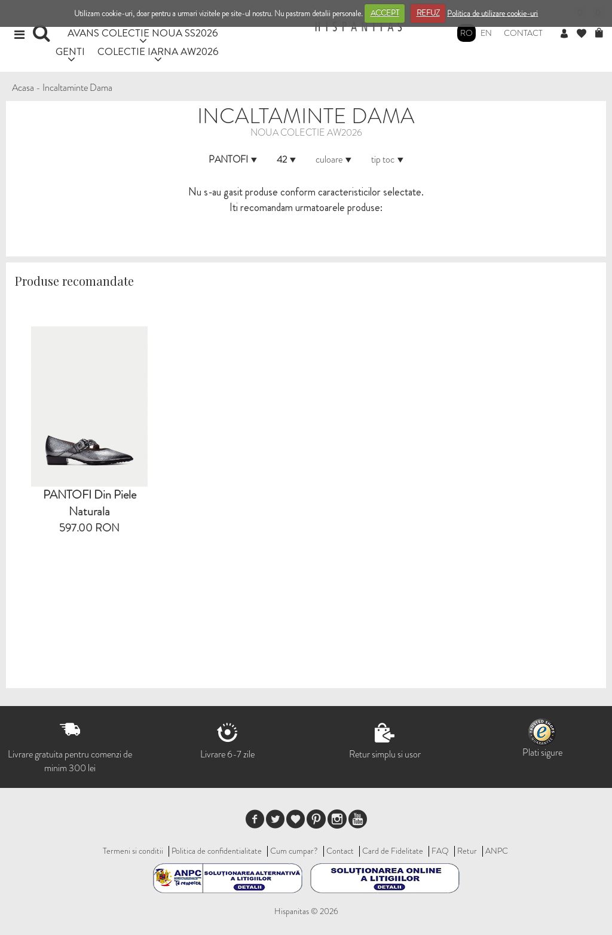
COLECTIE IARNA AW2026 (158, 51)
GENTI (70, 51)
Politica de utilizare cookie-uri (492, 13)
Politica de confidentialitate (217, 851)
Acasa (23, 87)
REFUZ (428, 13)
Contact (523, 33)
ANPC (496, 851)
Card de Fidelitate (392, 851)
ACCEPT (385, 13)
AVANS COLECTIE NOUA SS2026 (143, 32)
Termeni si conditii (133, 851)
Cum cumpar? (294, 851)
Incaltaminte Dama (77, 87)
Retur (467, 851)
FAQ (440, 851)
